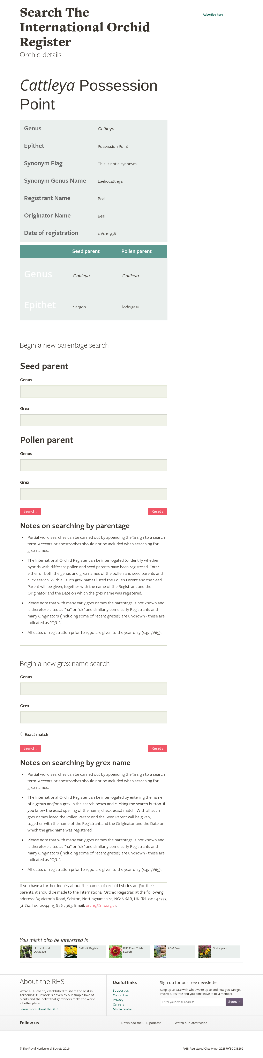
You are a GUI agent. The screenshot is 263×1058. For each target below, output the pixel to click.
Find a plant (220, 948)
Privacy (118, 1000)
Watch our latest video (191, 1023)
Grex (24, 408)
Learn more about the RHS (39, 1009)
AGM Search (175, 948)
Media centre (122, 1009)
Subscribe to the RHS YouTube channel (63, 1022)
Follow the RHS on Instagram (91, 1022)
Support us (121, 990)
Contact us (120, 995)
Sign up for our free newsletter (189, 982)
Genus (26, 380)
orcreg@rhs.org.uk (102, 905)
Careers (118, 1004)
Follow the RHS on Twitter (54, 1022)
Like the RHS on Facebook (45, 1022)
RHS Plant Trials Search (133, 949)
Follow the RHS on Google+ (81, 1022)
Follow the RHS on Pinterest (72, 1022)
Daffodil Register (89, 948)
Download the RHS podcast (141, 1023)
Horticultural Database (42, 949)
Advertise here (213, 14)
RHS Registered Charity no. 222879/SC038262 (213, 1048)
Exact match (36, 734)
